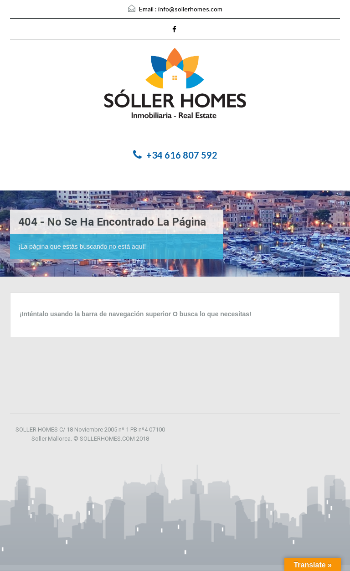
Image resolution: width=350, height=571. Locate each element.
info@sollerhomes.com (190, 9)
